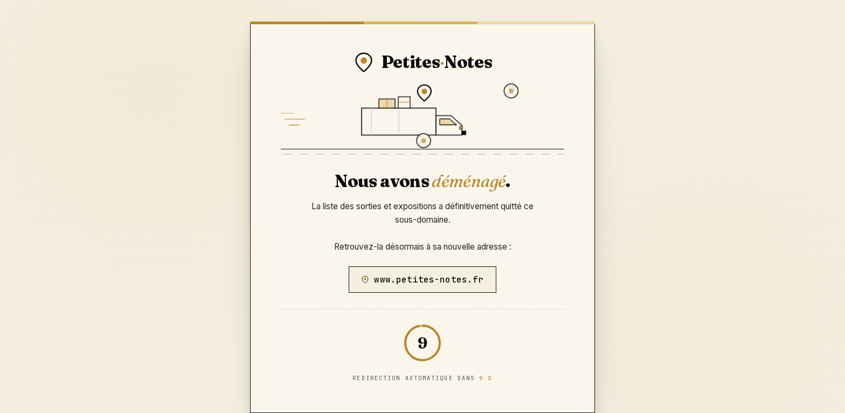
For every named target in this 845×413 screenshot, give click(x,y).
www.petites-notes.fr (422, 279)
